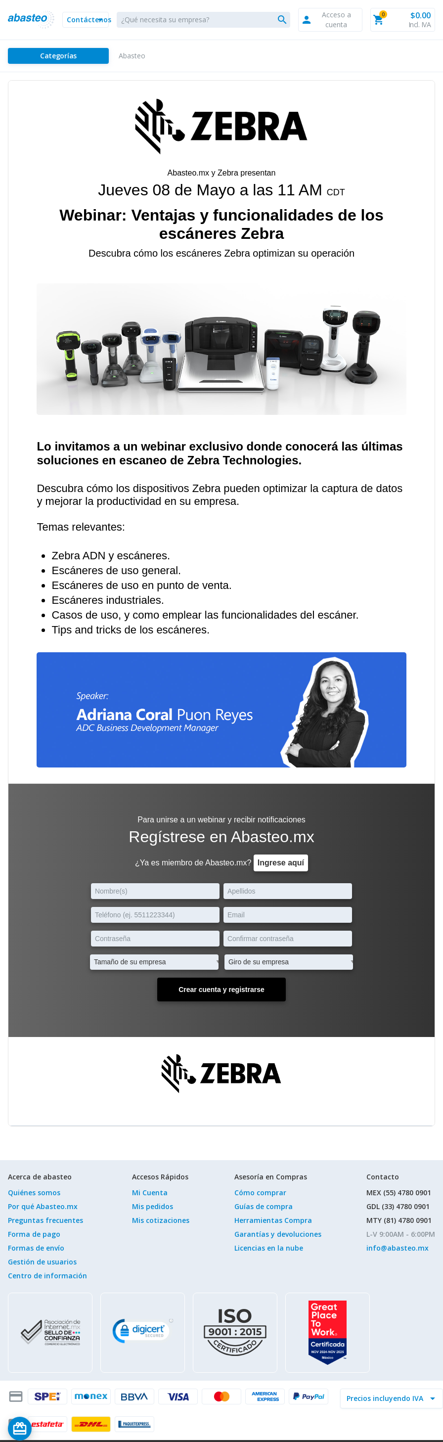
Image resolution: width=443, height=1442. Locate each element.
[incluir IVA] (386, 1398)
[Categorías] (58, 56)
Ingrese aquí (281, 862)
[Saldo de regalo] (50, 1429)
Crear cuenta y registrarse (221, 989)
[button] (85, 20)
